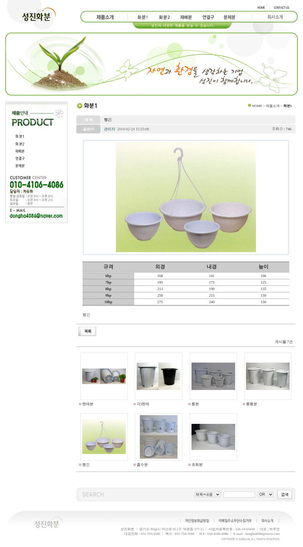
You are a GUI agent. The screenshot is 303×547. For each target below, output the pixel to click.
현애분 (87, 404)
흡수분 (142, 464)
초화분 (197, 464)
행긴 (85, 464)
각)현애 (142, 404)
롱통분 (251, 404)
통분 (195, 404)
